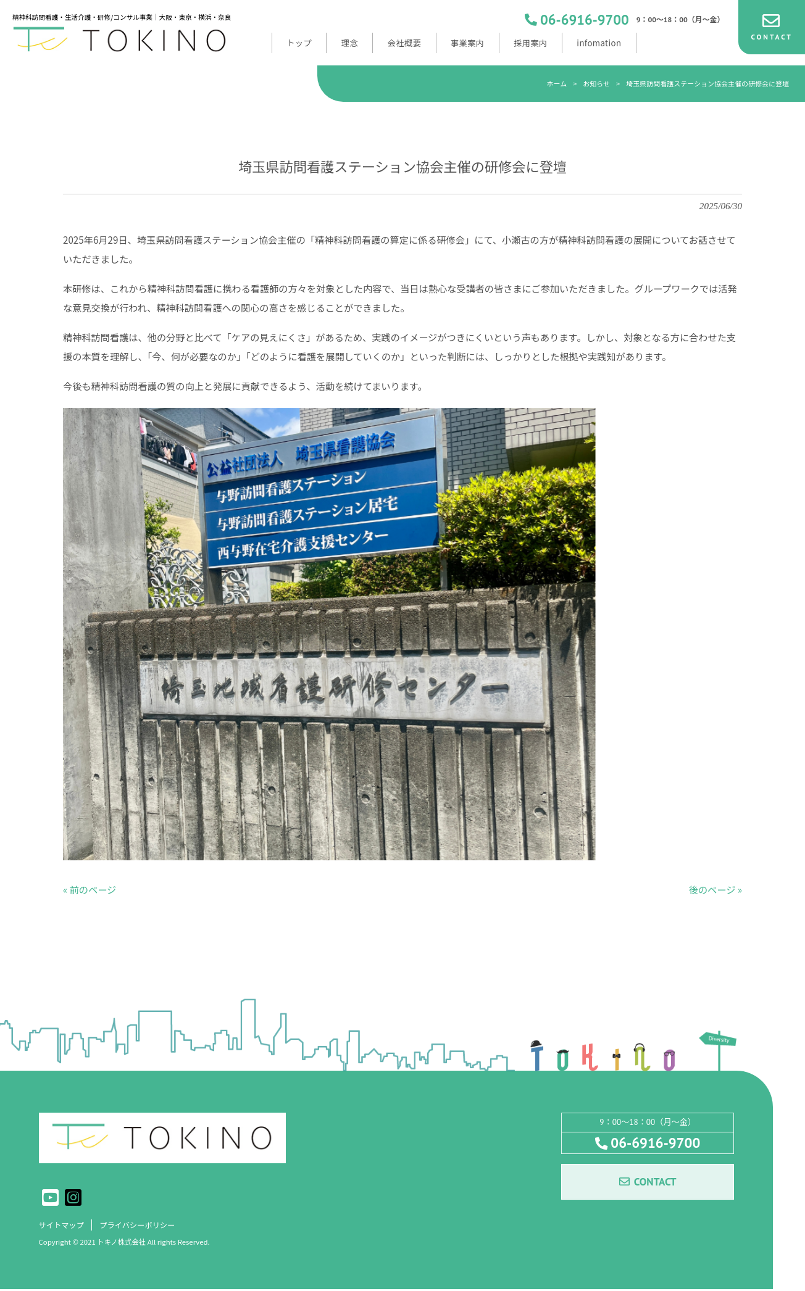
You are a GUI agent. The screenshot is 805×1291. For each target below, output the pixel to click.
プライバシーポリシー (144, 1226)
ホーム (557, 83)
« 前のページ (89, 890)
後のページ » (715, 890)
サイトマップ (63, 1226)
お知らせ (596, 83)
